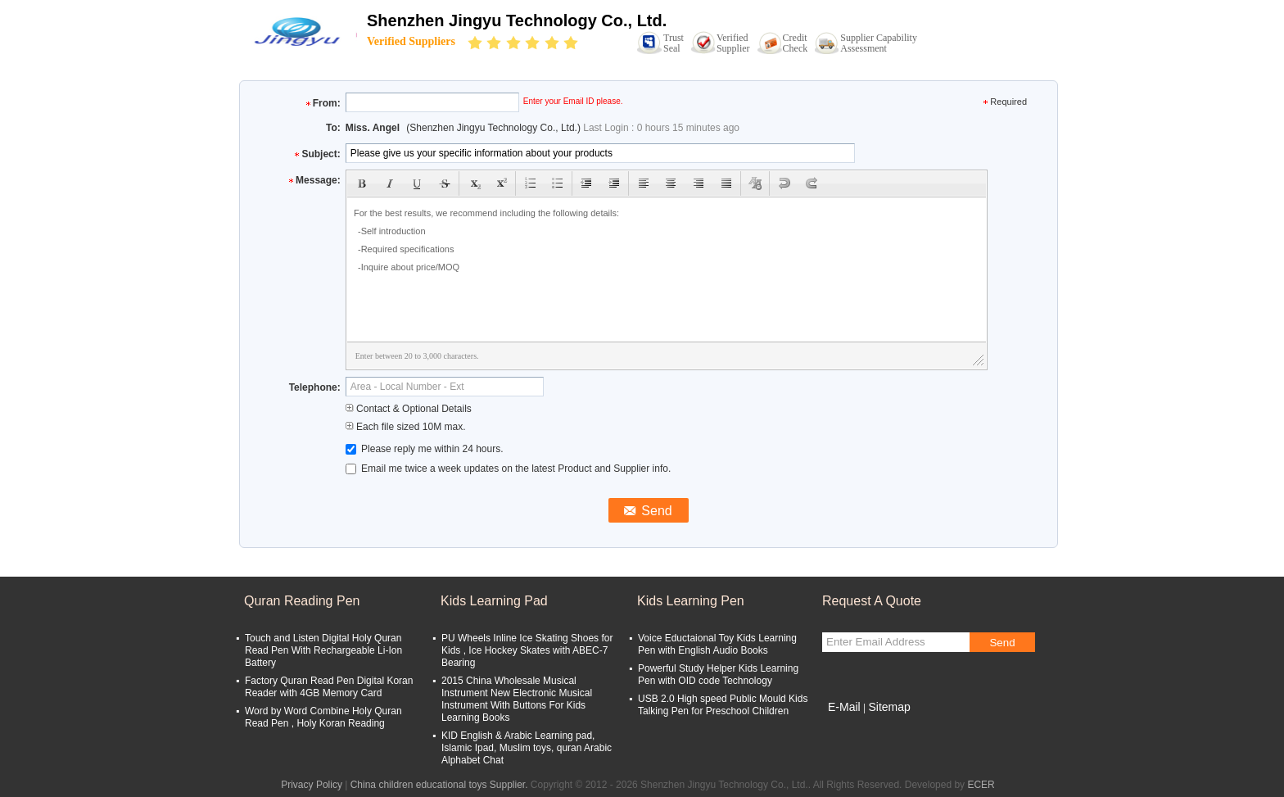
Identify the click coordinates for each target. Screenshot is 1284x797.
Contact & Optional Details (409, 408)
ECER (980, 784)
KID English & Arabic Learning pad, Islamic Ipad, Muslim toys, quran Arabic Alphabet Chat (526, 748)
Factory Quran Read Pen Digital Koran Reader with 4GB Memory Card (329, 687)
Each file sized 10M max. (406, 426)
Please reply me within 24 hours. (425, 449)
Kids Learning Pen (690, 601)
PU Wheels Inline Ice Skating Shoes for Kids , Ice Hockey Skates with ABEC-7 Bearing (527, 650)
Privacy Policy (311, 784)
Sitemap (889, 706)
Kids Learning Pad (494, 601)
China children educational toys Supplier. (440, 784)
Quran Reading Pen (301, 601)
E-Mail (844, 706)
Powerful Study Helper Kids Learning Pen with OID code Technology (718, 674)
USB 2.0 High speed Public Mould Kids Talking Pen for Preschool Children (722, 705)
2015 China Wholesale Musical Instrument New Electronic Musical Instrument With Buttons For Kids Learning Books (516, 699)
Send (1002, 642)
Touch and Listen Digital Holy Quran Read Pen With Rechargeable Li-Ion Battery (323, 650)
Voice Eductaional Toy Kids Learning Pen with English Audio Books (717, 644)
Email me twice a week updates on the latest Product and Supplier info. (508, 468)
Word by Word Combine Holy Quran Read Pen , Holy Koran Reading (323, 717)
